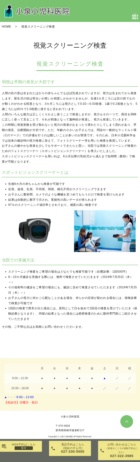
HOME (6, 26)
